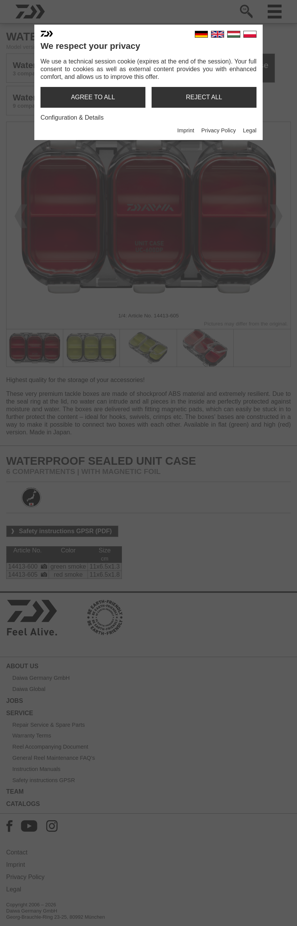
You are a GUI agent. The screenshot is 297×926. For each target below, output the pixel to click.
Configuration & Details (72, 117)
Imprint (185, 130)
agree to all (93, 97)
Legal (249, 130)
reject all (204, 97)
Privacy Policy (218, 130)
